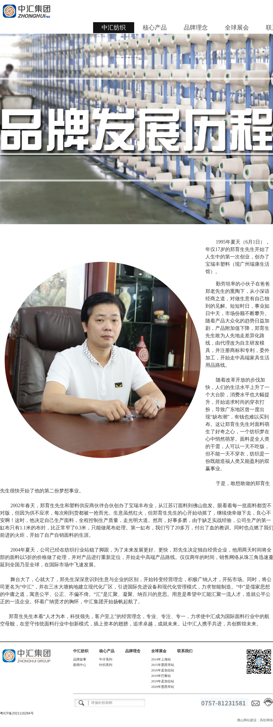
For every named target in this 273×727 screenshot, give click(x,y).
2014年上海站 (161, 659)
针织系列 (105, 665)
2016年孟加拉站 (162, 670)
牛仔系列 (105, 659)
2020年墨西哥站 (162, 687)
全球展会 (237, 27)
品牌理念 (196, 27)
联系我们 (184, 651)
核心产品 (155, 27)
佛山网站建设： (248, 720)
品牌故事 (79, 659)
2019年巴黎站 (161, 676)
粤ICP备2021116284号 (17, 713)
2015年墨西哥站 (162, 665)
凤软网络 (266, 720)
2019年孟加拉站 (162, 681)
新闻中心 (79, 665)
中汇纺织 (114, 27)
